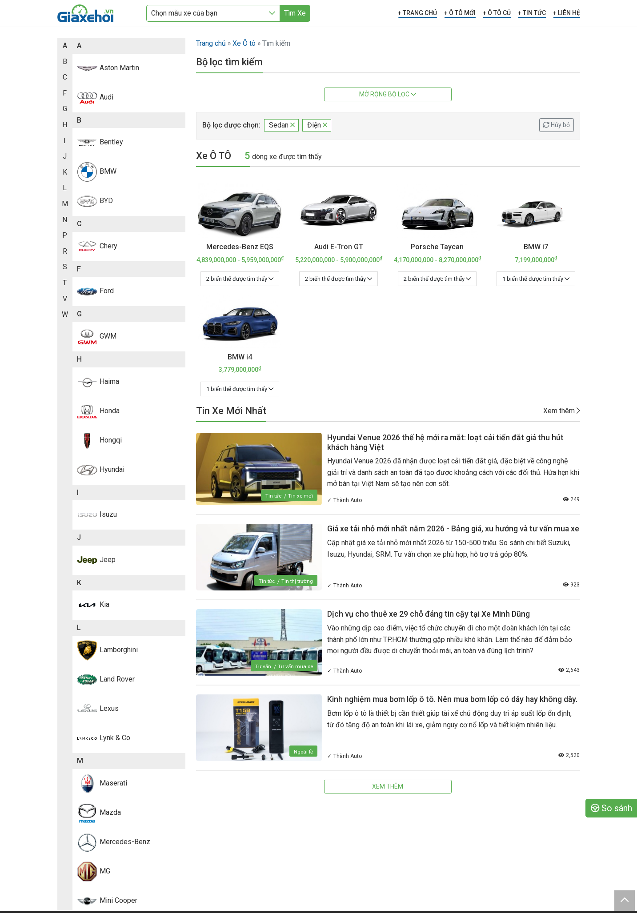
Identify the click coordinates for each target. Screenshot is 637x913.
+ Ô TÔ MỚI (460, 12)
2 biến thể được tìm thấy (239, 278)
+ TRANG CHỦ (417, 12)
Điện (317, 125)
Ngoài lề (303, 752)
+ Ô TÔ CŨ (497, 12)
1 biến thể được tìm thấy (535, 278)
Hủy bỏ (556, 124)
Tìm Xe (295, 13)
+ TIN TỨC (532, 12)
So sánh (611, 808)
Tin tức (272, 496)
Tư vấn (262, 666)
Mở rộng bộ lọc (387, 94)
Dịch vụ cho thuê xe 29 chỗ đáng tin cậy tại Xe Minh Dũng (428, 613)
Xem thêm (561, 411)
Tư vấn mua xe (295, 666)
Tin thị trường (296, 581)
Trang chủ (211, 43)
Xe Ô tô (244, 43)
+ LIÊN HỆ (566, 12)
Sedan (282, 125)
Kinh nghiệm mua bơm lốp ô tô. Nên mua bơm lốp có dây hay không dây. (453, 699)
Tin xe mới (300, 496)
